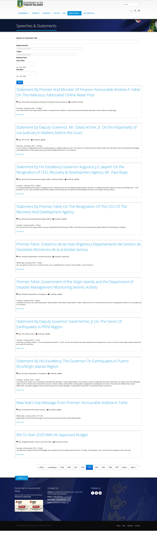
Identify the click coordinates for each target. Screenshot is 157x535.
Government (23, 13)
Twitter (135, 10)
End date (19, 69)
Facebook (131, 10)
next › (124, 471)
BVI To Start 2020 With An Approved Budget (53, 438)
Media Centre (74, 13)
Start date (20, 60)
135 (103, 471)
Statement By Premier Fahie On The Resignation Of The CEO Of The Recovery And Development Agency (73, 210)
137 (117, 471)
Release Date (21, 58)
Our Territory (88, 13)
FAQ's (118, 530)
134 (96, 471)
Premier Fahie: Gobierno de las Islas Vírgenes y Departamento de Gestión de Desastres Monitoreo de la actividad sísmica (77, 248)
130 (68, 471)
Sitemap (130, 530)
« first (41, 471)
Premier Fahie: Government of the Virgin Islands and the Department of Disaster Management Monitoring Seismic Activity (76, 286)
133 (89, 471)
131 (75, 471)
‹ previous (52, 471)
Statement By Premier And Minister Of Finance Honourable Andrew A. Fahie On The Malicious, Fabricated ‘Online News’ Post (74, 92)
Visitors (57, 13)
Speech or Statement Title (26, 38)
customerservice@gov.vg (60, 507)
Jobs (64, 13)
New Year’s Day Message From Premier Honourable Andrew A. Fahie (73, 406)
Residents (35, 13)
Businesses (46, 13)
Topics (19, 51)
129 (62, 471)
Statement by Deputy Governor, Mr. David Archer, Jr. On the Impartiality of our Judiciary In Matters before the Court (78, 130)
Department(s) (22, 45)
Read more (20, 115)
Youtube (139, 10)
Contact (137, 530)
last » (133, 471)
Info (124, 530)
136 (110, 471)
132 (82, 471)
